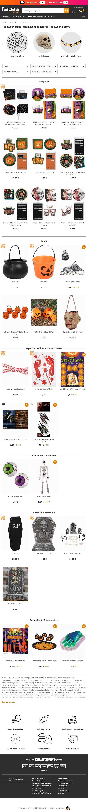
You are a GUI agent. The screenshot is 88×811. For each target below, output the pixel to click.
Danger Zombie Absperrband (15, 389)
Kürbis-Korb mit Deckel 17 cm (44, 332)
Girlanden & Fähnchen (71, 56)
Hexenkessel (15, 282)
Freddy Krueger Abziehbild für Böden (44, 440)
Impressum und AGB (65, 783)
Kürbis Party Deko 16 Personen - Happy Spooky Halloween (44, 123)
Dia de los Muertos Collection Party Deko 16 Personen (72, 173)
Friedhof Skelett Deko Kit (72, 553)
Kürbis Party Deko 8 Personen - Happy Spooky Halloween (72, 123)
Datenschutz (62, 786)
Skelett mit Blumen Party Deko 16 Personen (44, 224)
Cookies (61, 788)
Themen (5, 17)
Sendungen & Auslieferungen (42, 783)
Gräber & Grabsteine (11, 72)
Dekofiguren (44, 56)
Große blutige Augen (15, 496)
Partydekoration (15, 23)
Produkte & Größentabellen (41, 786)
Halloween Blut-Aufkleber (44, 389)
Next (86, 44)
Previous (2, 44)
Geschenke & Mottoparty (43, 17)
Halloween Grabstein (44, 553)
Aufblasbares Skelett (44, 496)
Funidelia (5, 23)
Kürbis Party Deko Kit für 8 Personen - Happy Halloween (15, 123)
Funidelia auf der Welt (65, 781)
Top (83, 17)
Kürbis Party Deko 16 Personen (15, 172)
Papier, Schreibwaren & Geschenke (44, 66)
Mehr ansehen (9, 702)
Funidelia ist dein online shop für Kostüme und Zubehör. (10, 10)
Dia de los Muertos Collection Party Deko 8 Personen (15, 224)
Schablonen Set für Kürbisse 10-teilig (72, 389)
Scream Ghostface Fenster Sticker (15, 439)
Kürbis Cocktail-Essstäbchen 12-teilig (44, 661)
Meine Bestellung (38, 781)
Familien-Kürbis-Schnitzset (15, 661)
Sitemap (61, 793)
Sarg (15, 553)
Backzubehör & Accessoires (41, 72)
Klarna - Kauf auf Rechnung (41, 793)
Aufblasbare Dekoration (69, 66)
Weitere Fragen (37, 791)
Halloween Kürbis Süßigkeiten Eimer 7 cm (15, 333)
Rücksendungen (37, 788)
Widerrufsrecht (63, 791)
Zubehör (26, 17)
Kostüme (15, 17)
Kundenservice (16, 779)
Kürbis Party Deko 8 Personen (44, 172)
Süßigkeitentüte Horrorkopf (72, 332)
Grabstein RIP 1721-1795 (15, 604)
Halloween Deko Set (73, 282)
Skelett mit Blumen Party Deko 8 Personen (72, 224)
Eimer (6, 66)
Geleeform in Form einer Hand (72, 661)
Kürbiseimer (44, 282)
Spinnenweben (17, 56)
